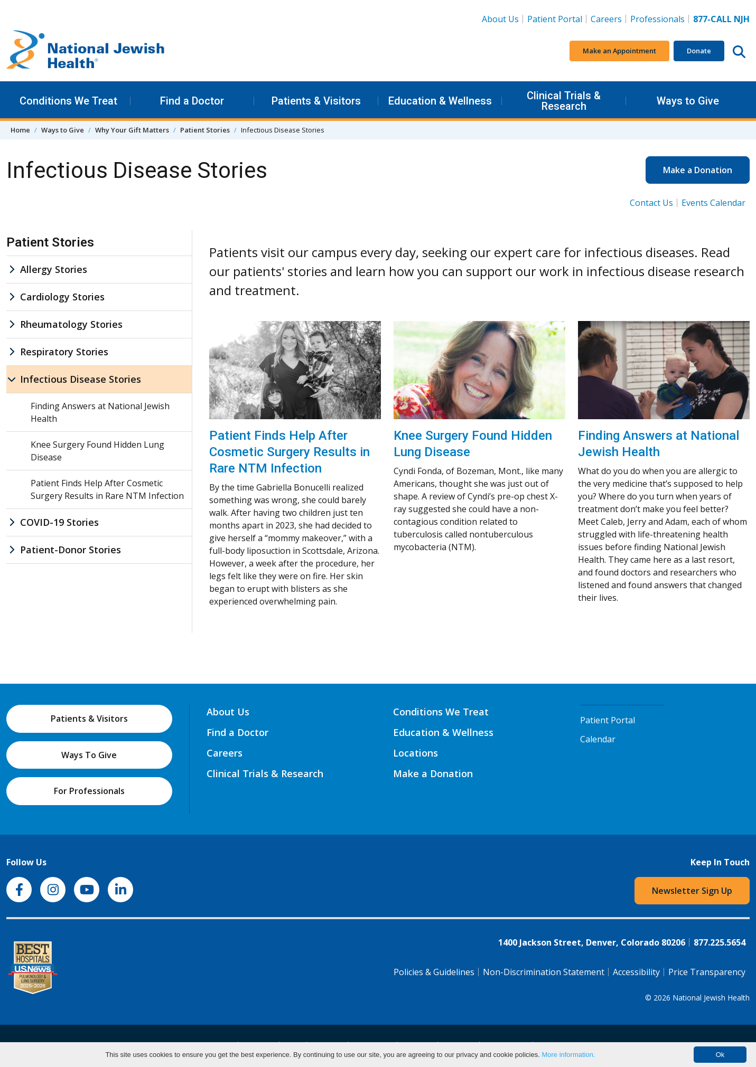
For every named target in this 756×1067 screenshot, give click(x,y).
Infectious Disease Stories (80, 379)
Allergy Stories (53, 269)
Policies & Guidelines (434, 972)
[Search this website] (739, 51)
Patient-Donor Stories (70, 549)
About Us (500, 19)
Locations (415, 753)
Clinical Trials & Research (564, 100)
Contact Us (651, 203)
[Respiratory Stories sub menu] (11, 352)
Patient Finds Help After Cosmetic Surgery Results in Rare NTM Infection (289, 452)
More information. (568, 1055)
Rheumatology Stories (71, 324)
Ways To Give (89, 755)
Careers (608, 18)
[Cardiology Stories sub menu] (11, 297)
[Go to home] (85, 51)
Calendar (597, 739)
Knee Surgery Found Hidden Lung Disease (473, 443)
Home (20, 130)
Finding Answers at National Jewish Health (658, 443)
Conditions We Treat (68, 101)
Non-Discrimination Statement (543, 972)
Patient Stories (205, 130)
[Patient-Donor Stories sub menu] (11, 550)
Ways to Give (688, 101)
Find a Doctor (192, 101)
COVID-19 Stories (59, 522)
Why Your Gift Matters (132, 130)
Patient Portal (554, 19)
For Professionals (89, 791)
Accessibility (636, 972)
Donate (699, 50)
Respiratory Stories (64, 351)
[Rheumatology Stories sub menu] (11, 324)
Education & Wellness (440, 101)
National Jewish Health (711, 998)
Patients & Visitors (316, 101)
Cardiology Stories (62, 296)
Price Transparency (706, 972)
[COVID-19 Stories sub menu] (11, 522)
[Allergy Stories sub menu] (11, 269)
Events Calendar (713, 203)
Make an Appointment (619, 50)
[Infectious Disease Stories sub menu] (11, 379)
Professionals (657, 19)
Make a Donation (697, 170)
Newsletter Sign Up (692, 890)
